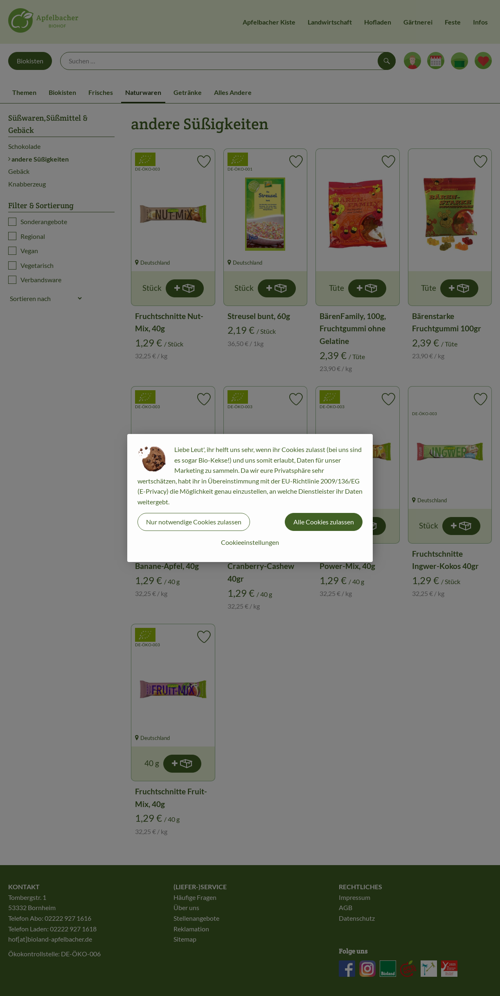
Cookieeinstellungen (250, 542)
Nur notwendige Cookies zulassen (193, 522)
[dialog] (250, 498)
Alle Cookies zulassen (323, 522)
